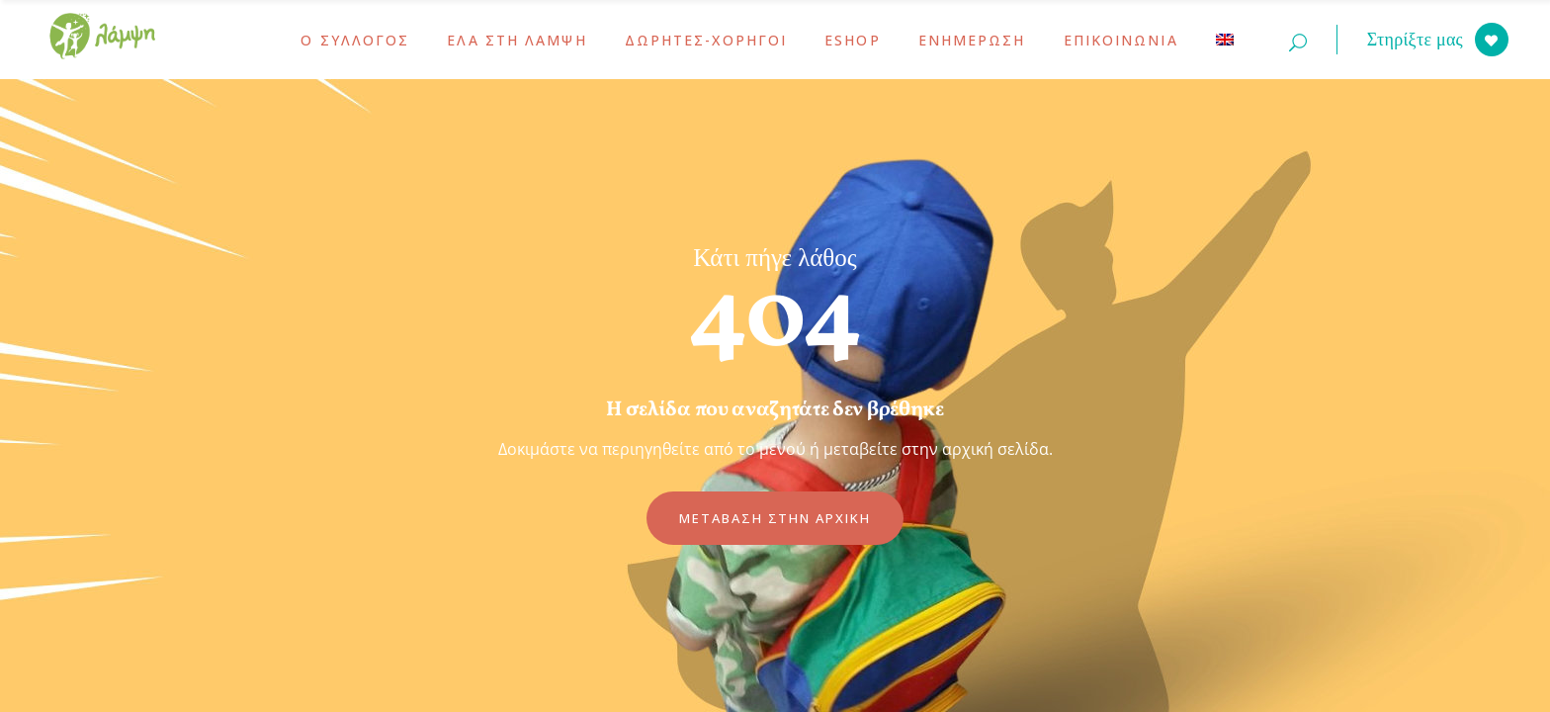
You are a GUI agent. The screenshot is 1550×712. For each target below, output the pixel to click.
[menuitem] (1225, 39)
